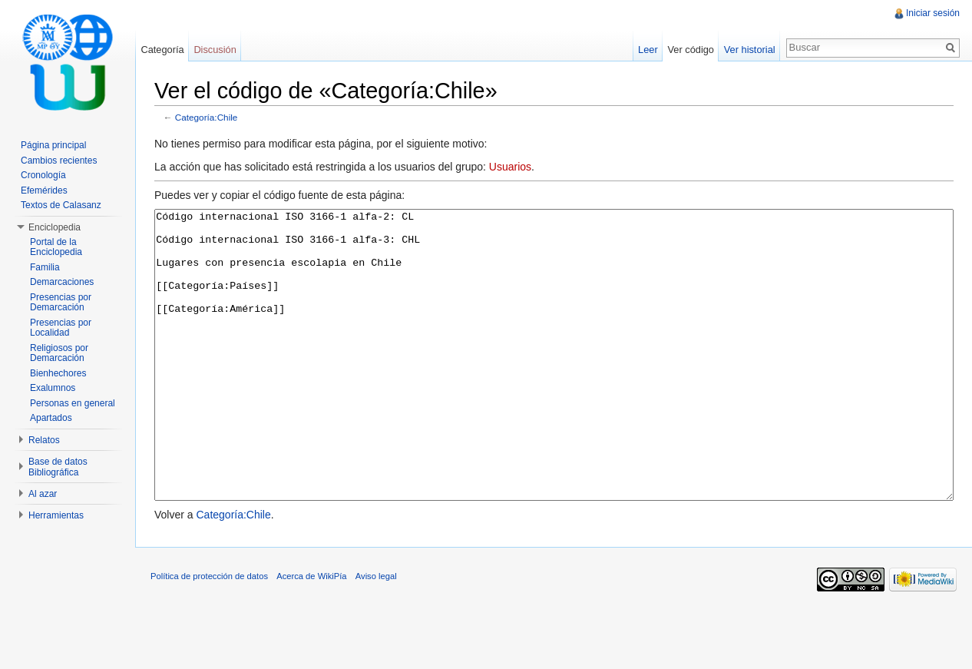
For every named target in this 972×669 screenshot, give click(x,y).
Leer (648, 49)
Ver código (690, 49)
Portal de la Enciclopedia (56, 247)
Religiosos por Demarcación (59, 353)
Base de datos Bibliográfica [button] (58, 467)
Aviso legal (376, 633)
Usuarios (510, 167)
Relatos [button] (44, 440)
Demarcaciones (62, 282)
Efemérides (44, 190)
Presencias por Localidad (60, 328)
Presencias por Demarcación (60, 302)
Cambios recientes (59, 160)
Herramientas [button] (56, 515)
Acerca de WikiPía (311, 633)
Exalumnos (52, 388)
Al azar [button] (42, 494)
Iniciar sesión (933, 13)
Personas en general (72, 403)
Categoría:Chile (206, 117)
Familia (45, 267)
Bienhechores (58, 373)
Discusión (214, 49)
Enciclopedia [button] (54, 227)
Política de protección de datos (209, 633)
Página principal (53, 145)
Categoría (162, 49)
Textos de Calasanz (61, 205)
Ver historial (749, 49)
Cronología (43, 175)
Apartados (51, 417)
